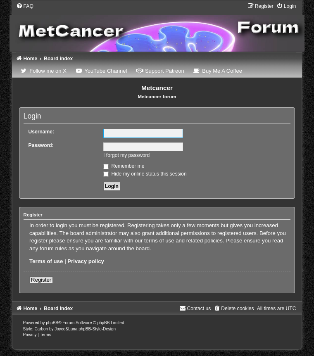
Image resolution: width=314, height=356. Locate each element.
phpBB (52, 322)
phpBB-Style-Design (97, 329)
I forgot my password (126, 155)
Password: (41, 145)
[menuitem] (24, 6)
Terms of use (46, 261)
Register (41, 280)
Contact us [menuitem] (195, 308)
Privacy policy (85, 261)
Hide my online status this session (145, 174)
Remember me (123, 166)
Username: (42, 132)
